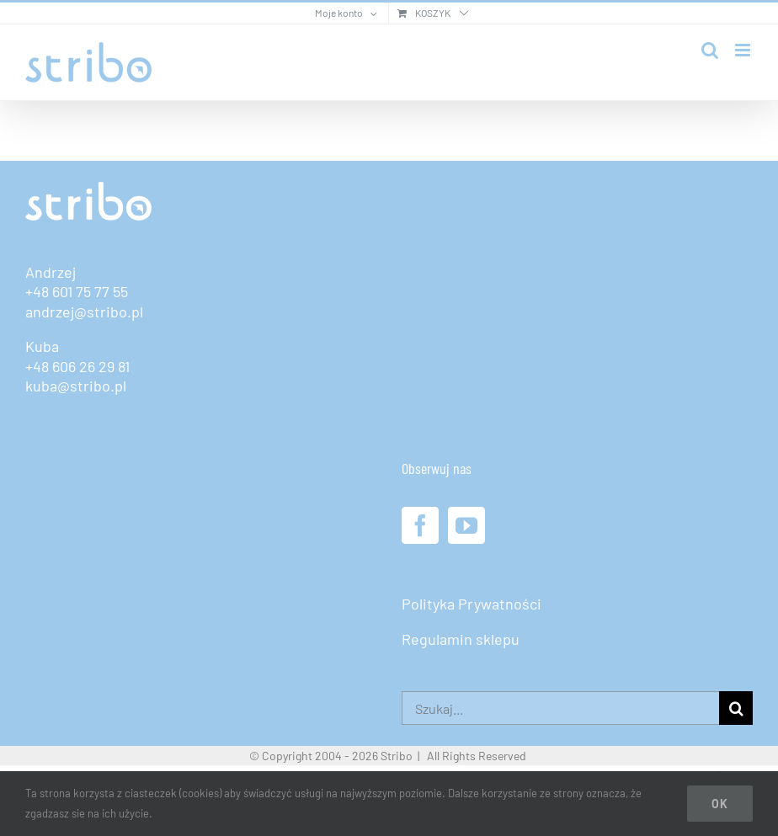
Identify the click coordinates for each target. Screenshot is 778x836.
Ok (719, 803)
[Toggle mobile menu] (744, 50)
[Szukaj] (736, 708)
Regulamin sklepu (461, 639)
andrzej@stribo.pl (84, 311)
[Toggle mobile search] (709, 50)
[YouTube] (466, 525)
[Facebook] (420, 525)
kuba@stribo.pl (75, 385)
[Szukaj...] (560, 708)
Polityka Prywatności (471, 603)
